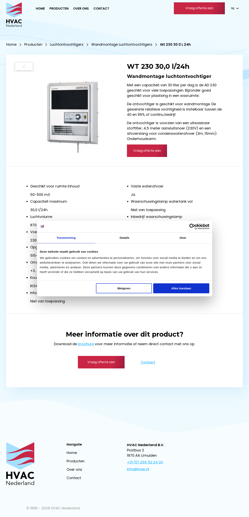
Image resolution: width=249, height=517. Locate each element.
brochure (86, 343)
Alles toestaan (181, 288)
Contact (101, 8)
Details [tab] (124, 237)
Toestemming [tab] (66, 237)
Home (40, 8)
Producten (59, 8)
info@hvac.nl (138, 469)
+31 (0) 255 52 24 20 (145, 462)
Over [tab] (182, 237)
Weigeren (123, 288)
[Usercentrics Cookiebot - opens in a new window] (192, 226)
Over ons (81, 8)
